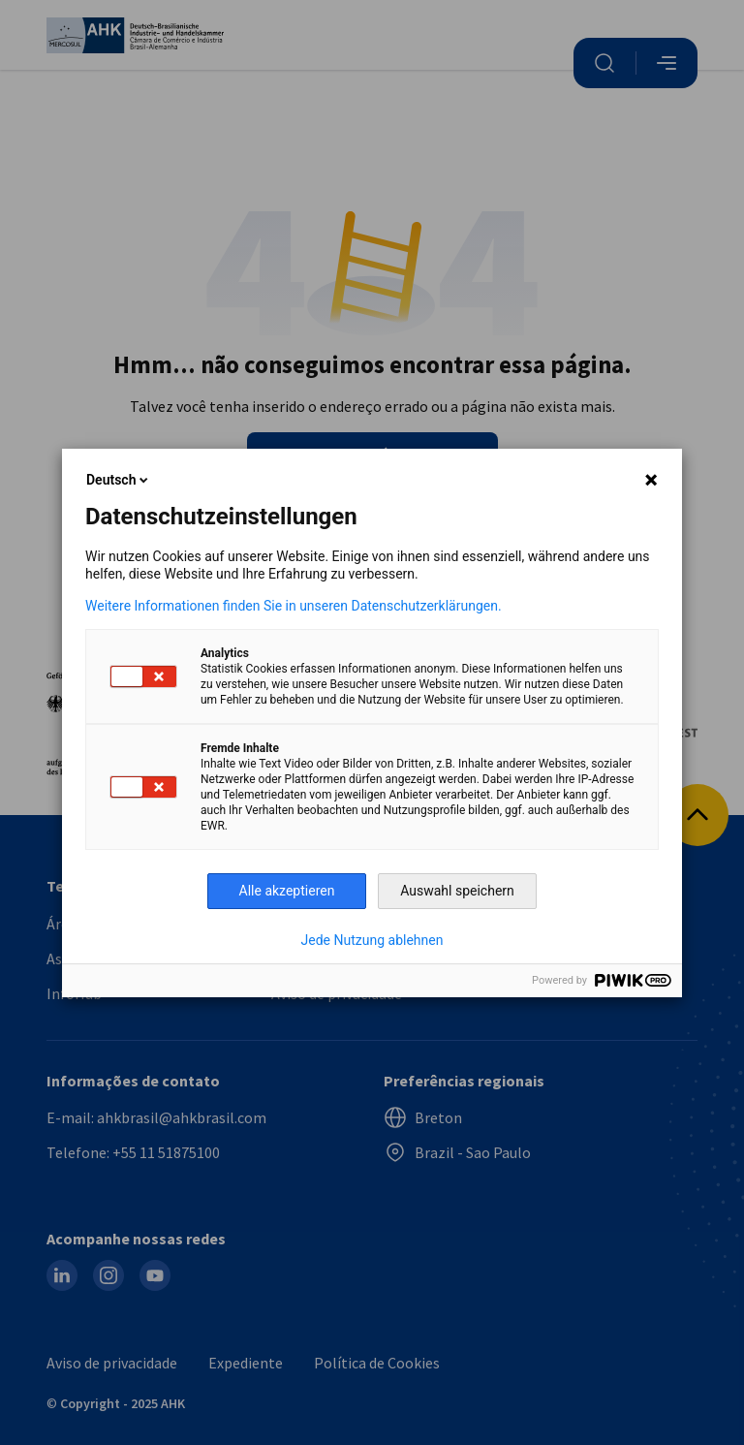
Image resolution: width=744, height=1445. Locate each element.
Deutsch (118, 479)
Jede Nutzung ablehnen (372, 940)
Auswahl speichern (457, 890)
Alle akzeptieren (287, 890)
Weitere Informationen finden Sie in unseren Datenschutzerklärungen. (293, 605)
